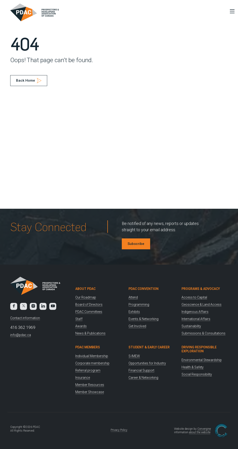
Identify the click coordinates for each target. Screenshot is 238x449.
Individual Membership (91, 356)
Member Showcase (89, 392)
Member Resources (89, 385)
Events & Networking (144, 319)
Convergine (204, 428)
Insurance (82, 377)
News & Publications (90, 333)
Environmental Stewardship (202, 360)
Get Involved (137, 326)
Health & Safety (193, 367)
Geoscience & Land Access (201, 304)
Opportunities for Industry (147, 363)
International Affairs (196, 319)
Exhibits (134, 312)
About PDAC (85, 289)
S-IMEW (134, 356)
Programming (139, 304)
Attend (133, 297)
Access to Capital (194, 297)
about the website (199, 432)
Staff (79, 319)
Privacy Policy (119, 430)
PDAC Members (87, 347)
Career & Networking (143, 377)
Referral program (87, 370)
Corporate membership (92, 363)
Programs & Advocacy (201, 289)
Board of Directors (88, 304)
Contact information (25, 318)
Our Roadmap (85, 297)
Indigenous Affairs (195, 312)
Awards (81, 326)
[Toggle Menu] (231, 11)
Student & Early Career (149, 347)
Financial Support (141, 370)
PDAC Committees (88, 312)
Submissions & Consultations (203, 333)
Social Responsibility (197, 374)
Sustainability (191, 326)
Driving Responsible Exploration (199, 349)
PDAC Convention (144, 289)
